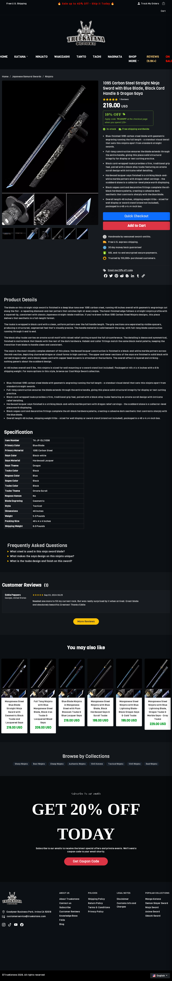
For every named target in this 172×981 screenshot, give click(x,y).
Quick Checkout (136, 216)
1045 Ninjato (134, 764)
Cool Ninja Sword (78, 371)
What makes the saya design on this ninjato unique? (42, 556)
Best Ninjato (39, 764)
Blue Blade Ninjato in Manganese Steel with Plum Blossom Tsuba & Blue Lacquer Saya (71, 708)
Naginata (115, 57)
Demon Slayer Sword (156, 903)
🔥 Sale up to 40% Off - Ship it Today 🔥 (86, 3)
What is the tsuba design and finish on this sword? (41, 561)
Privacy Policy (95, 911)
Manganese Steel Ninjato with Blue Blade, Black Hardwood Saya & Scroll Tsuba (100, 708)
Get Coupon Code (86, 861)
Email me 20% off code (120, 270)
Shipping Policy (96, 899)
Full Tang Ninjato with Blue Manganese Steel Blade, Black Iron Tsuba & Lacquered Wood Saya (43, 712)
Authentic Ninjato (77, 764)
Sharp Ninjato (21, 764)
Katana (21, 57)
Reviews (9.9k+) (153, 59)
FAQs (62, 920)
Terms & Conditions (99, 907)
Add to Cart (136, 225)
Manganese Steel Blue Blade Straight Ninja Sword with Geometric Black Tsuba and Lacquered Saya (14, 712)
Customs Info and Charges (126, 905)
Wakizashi (62, 57)
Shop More (134, 59)
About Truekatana (69, 899)
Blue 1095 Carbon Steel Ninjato (121, 314)
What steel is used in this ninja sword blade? (37, 551)
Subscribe (65, 907)
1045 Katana (97, 764)
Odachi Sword (152, 915)
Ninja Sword (152, 907)
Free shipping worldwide (134, 129)
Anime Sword (152, 911)
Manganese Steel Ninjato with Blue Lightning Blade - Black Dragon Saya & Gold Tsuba (129, 708)
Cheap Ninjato (56, 764)
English (159, 975)
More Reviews (86, 621)
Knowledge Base (68, 915)
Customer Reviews (69, 911)
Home (5, 76)
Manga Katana (153, 899)
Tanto (81, 57)
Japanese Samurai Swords (26, 76)
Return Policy (95, 903)
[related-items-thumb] (14, 678)
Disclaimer (123, 899)
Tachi (97, 57)
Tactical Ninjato (115, 764)
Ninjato (42, 57)
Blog (61, 924)
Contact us (65, 903)
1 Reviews (124, 99)
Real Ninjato (151, 764)
